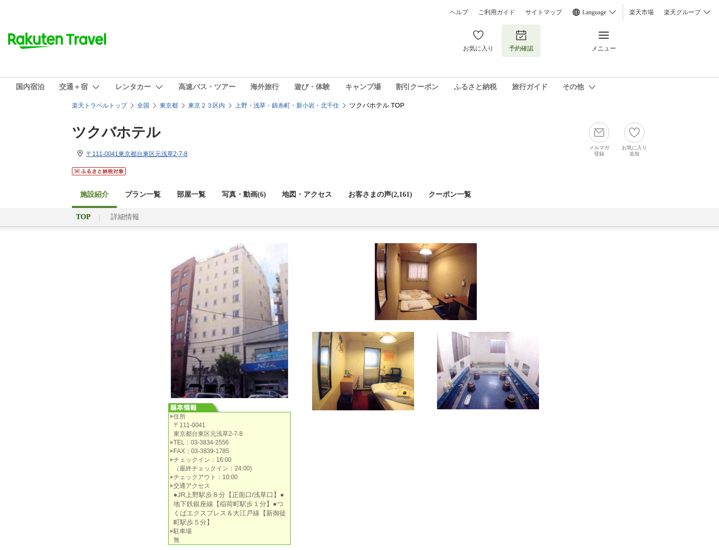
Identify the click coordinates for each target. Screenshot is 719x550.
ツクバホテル (116, 132)
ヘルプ (459, 12)
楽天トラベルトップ (99, 105)
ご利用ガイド (496, 12)
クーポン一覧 (449, 194)
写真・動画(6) (244, 194)
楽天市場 (641, 12)
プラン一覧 (143, 194)
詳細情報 (125, 217)
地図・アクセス (307, 194)
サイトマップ (543, 12)
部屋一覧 (191, 194)
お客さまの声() (380, 194)
